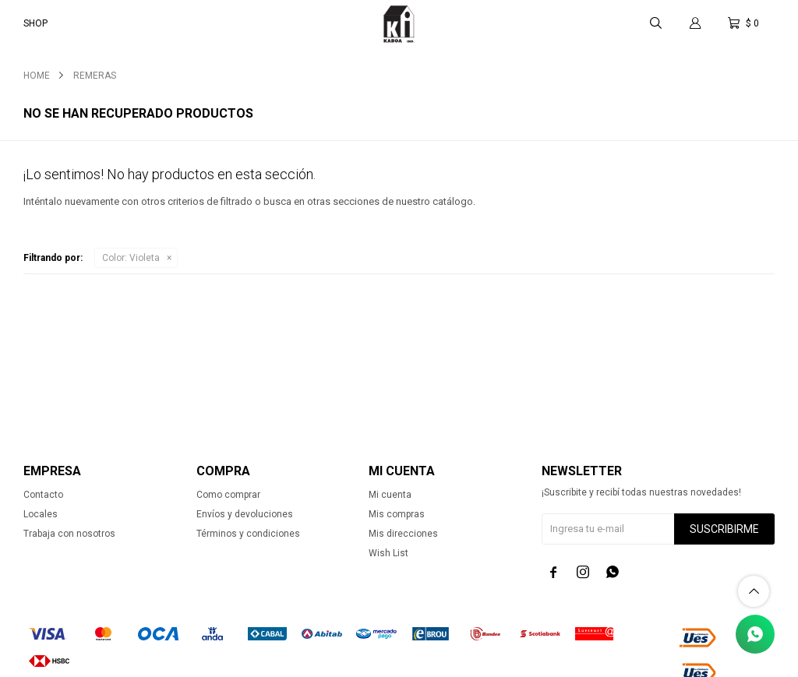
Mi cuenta (390, 494)
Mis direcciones (403, 533)
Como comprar (228, 494)
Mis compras (397, 514)
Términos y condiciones (248, 533)
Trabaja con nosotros (69, 533)
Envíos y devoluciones (244, 514)
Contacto (43, 494)
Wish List (388, 553)
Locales (40, 514)
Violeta (131, 257)
